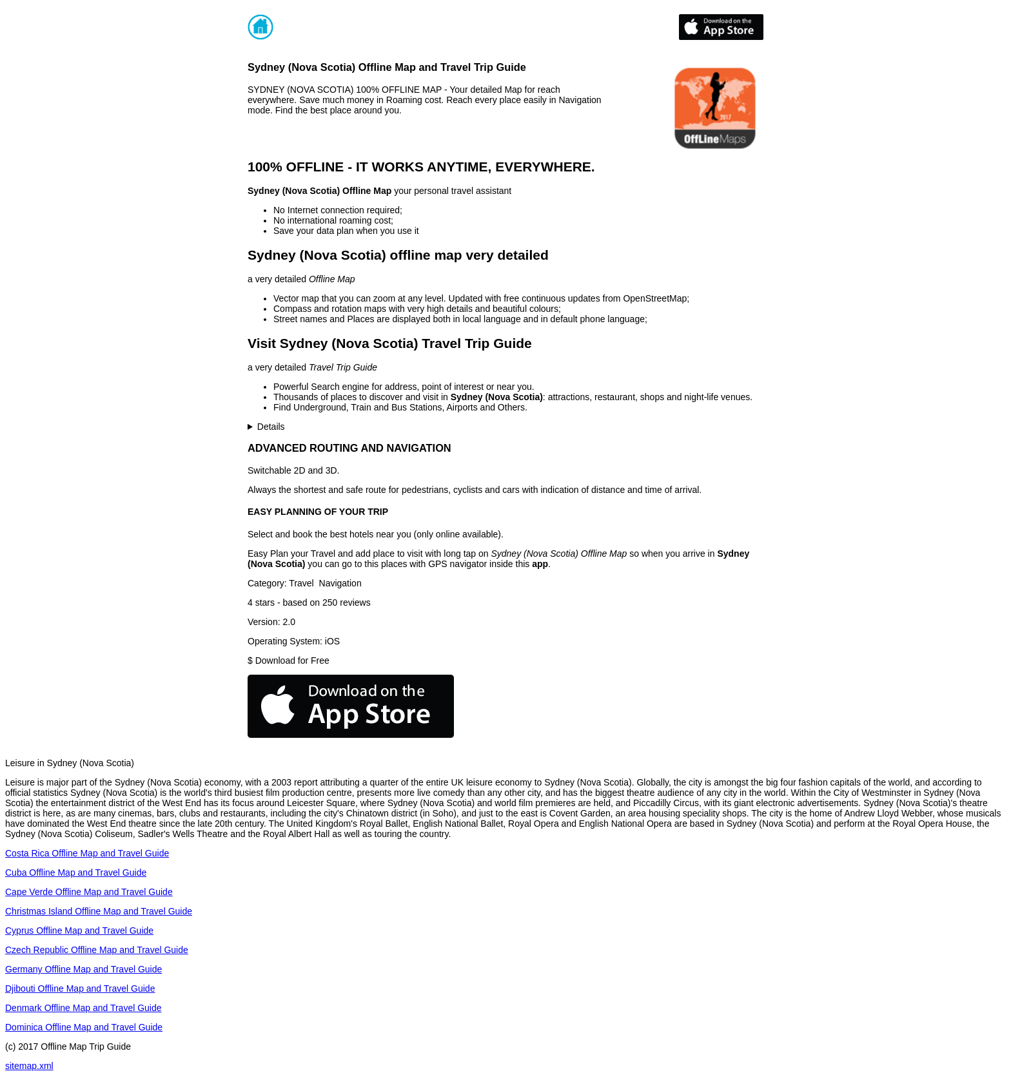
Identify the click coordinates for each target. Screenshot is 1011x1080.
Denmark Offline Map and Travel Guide (83, 1008)
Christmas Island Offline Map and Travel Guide (98, 911)
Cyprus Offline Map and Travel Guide (79, 930)
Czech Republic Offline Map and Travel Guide (96, 950)
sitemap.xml (29, 1066)
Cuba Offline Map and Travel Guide (75, 872)
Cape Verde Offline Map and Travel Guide (89, 892)
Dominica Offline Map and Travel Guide (83, 1027)
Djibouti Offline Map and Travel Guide (80, 988)
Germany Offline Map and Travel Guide (83, 969)
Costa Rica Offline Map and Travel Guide (87, 853)
